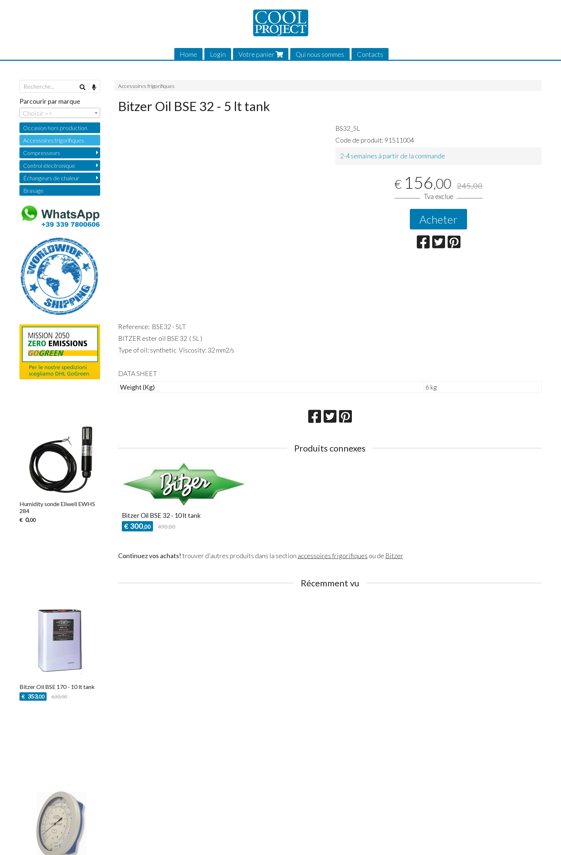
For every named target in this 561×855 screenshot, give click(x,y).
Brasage (33, 190)
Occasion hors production (55, 127)
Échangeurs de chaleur (51, 177)
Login (218, 54)
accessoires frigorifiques (333, 556)
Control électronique (49, 165)
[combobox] (59, 113)
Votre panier (260, 54)
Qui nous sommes (320, 54)
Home (188, 54)
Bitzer (394, 556)
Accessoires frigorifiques (146, 86)
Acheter (438, 219)
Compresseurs (41, 152)
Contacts (370, 54)
